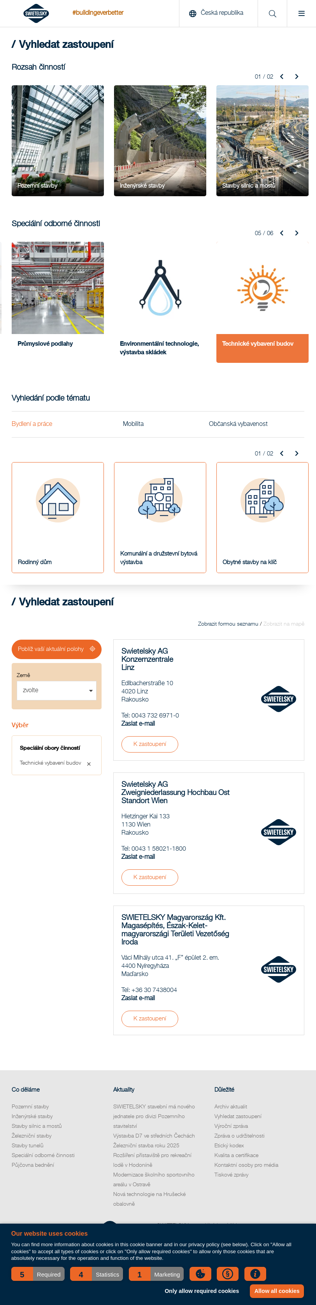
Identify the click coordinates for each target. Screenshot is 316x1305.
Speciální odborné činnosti (43, 1155)
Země (23, 675)
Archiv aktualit (230, 1107)
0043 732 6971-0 (155, 716)
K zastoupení (149, 744)
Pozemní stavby (30, 1107)
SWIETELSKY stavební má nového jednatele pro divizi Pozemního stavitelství (154, 1116)
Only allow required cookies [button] (202, 1291)
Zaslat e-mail (138, 724)
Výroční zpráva (231, 1126)
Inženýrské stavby (32, 1116)
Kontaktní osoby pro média (246, 1165)
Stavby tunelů (28, 1145)
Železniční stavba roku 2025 (146, 1145)
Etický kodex (229, 1145)
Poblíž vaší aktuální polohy (51, 649)
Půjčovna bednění (33, 1165)
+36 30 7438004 (154, 990)
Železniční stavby (31, 1136)
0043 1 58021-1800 (159, 849)
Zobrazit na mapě (283, 624)
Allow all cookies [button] (277, 1291)
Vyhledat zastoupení (238, 1116)
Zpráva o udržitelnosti (239, 1136)
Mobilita (133, 424)
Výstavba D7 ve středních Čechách (154, 1136)
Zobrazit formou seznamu (228, 624)
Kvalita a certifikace (236, 1155)
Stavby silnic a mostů (37, 1126)
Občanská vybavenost (238, 424)
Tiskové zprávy (231, 1175)
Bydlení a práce (32, 424)
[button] (38, 1274)
